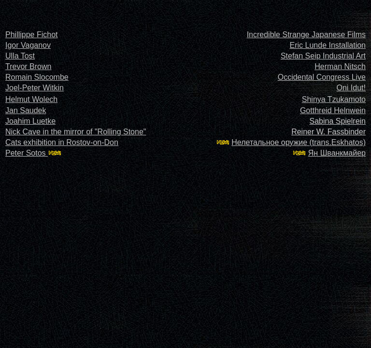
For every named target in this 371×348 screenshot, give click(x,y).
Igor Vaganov (28, 45)
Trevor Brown (28, 66)
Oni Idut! (351, 88)
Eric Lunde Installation (328, 45)
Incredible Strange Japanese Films (306, 34)
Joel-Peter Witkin (34, 88)
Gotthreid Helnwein (333, 110)
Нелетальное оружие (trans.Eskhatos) (298, 142)
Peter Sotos (26, 153)
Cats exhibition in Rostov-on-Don (61, 142)
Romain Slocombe (37, 77)
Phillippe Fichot (31, 34)
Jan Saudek (25, 110)
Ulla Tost (20, 56)
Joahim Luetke (30, 121)
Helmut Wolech (31, 99)
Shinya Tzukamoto (334, 99)
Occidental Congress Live (322, 77)
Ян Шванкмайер (337, 153)
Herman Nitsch (340, 66)
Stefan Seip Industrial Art (323, 56)
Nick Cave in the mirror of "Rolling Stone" (75, 132)
